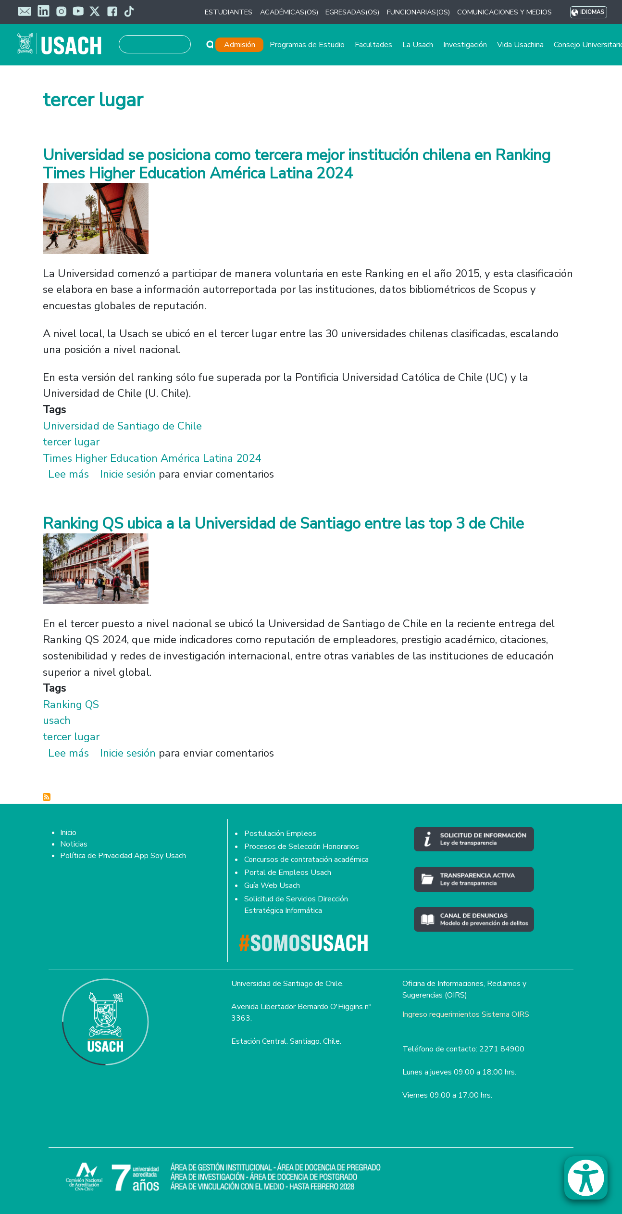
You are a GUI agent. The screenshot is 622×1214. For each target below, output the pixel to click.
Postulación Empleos (280, 833)
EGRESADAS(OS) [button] (352, 12)
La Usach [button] (417, 44)
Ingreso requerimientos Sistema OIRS (465, 1014)
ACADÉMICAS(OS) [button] (289, 12)
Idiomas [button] (592, 12)
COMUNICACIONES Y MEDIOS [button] (504, 12)
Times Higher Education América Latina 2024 (152, 458)
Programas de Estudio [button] (307, 44)
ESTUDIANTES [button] (228, 12)
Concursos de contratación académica (306, 859)
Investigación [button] (465, 44)
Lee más (68, 474)
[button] (591, 1182)
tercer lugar (71, 441)
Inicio (68, 832)
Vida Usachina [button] (520, 44)
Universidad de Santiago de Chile (122, 425)
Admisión (239, 44)
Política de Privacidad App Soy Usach (123, 855)
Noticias (73, 844)
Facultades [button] (373, 44)
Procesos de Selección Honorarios (301, 846)
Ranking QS (71, 704)
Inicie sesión (128, 474)
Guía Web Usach (272, 885)
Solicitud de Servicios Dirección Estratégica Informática (296, 905)
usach (57, 720)
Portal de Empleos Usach (287, 872)
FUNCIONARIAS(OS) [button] (418, 12)
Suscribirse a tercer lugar (46, 797)
